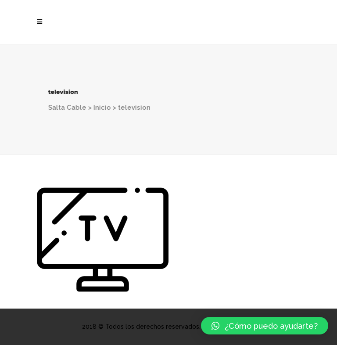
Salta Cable (61, 107)
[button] (264, 325)
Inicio (96, 107)
